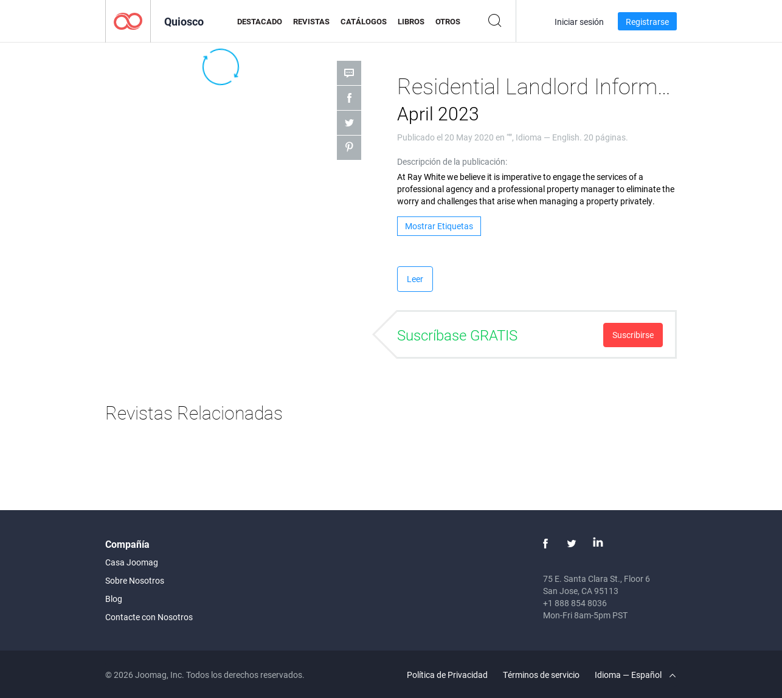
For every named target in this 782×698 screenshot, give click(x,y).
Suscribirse (633, 334)
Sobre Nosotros (134, 580)
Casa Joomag (131, 562)
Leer (415, 279)
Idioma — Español (635, 674)
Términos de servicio (541, 674)
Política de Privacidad (447, 674)
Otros (447, 21)
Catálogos (364, 21)
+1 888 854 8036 (575, 603)
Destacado (259, 21)
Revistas (311, 21)
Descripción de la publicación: (452, 161)
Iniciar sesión (579, 21)
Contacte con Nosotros (149, 617)
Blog (113, 598)
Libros (411, 21)
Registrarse (647, 21)
